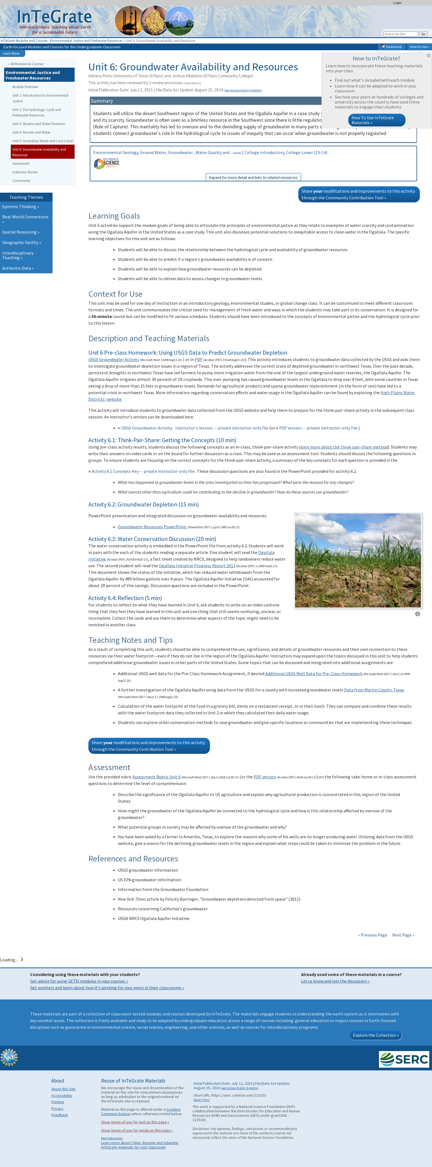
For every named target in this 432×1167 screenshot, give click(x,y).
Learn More (11, 53)
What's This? (202, 1100)
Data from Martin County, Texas (374, 690)
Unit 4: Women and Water (31, 132)
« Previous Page (372, 935)
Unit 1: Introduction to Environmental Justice (40, 98)
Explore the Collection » (376, 1035)
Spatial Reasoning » (20, 232)
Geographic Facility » (21, 242)
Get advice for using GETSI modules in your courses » (79, 981)
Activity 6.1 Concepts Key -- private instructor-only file (141, 471)
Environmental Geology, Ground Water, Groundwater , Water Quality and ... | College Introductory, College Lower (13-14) (253, 165)
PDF (198, 359)
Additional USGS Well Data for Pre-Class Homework (313, 673)
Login (397, 2)
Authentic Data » (18, 268)
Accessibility (61, 1095)
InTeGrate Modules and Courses (24, 40)
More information (112, 1138)
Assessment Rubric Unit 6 (157, 776)
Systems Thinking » (20, 206)
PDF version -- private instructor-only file (316, 428)
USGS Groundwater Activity (113, 359)
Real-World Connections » (25, 219)
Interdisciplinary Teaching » (17, 255)
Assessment (20, 163)
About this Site (63, 1088)
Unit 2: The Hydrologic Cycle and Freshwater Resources (36, 112)
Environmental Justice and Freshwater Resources (86, 40)
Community (21, 180)
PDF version (265, 776)
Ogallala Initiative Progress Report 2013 (197, 565)
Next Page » (402, 935)
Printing (57, 1101)
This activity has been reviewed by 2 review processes (144, 82)
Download (391, 46)
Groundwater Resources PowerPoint (152, 526)
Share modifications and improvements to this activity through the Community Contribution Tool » (358, 194)
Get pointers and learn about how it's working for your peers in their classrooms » (107, 987)
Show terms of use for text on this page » (135, 1122)
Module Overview (25, 86)
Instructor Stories (25, 172)
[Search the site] (400, 33)
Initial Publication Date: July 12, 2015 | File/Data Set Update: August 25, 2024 (175, 89)
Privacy (57, 1108)
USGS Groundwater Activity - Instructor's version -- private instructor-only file (193, 428)
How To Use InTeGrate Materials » (373, 120)
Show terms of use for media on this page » (137, 1130)
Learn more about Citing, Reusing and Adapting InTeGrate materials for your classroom (139, 1145)
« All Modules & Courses (25, 64)
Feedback (59, 1114)
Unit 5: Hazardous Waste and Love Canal (42, 141)
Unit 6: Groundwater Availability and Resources (39, 152)
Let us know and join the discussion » (335, 981)
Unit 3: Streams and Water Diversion (38, 123)
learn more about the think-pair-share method (343, 447)
